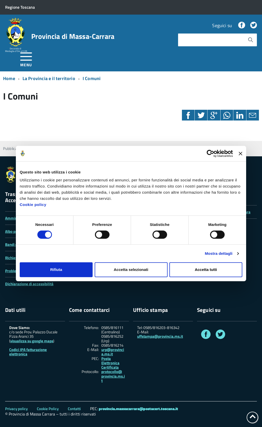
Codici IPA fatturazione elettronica (28, 352)
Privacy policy (16, 409)
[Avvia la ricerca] (250, 40)
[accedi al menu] (26, 58)
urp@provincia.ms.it (112, 351)
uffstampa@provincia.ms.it (160, 336)
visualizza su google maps (31, 341)
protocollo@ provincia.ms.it (113, 376)
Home (9, 78)
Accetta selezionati (131, 269)
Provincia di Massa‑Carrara (73, 36)
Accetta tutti (206, 269)
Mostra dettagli (218, 253)
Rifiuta (56, 269)
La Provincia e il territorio (49, 78)
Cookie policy (33, 204)
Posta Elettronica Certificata (110, 363)
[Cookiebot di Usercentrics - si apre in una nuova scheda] (210, 153)
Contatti (74, 409)
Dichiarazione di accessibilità (29, 284)
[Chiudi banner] (240, 153)
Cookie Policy (48, 409)
